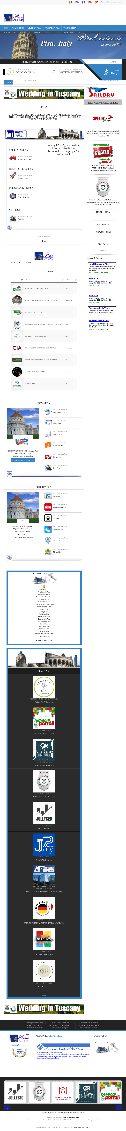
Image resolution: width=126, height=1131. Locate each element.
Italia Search (81, 1112)
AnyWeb (43, 1112)
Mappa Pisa (57, 552)
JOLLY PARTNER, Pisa (44, 860)
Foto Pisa (56, 468)
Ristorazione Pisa (44, 616)
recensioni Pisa (58, 446)
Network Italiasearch (89, 1025)
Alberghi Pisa (44, 612)
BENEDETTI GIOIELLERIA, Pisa (71, 72)
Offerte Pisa (57, 457)
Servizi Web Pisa (44, 626)
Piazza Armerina (61, 1112)
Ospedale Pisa (58, 530)
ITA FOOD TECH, (44, 986)
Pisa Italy (81, 1127)
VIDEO (89, 32)
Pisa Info (36, 32)
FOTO (81, 32)
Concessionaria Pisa (44, 607)
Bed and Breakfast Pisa (44, 597)
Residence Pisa (59, 148)
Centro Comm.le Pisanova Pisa (44, 604)
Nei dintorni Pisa (59, 412)
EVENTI (57, 32)
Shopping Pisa (44, 629)
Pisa (6, 28)
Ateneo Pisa (57, 541)
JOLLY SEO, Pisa (44, 828)
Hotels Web (72, 1112)
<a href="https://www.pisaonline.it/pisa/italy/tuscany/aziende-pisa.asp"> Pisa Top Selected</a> (44, 318)
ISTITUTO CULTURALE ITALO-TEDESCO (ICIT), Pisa (44, 923)
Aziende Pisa (41, 640)
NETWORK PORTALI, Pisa (44, 734)
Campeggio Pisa (71, 151)
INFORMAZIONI (69, 32)
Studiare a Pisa (52, 28)
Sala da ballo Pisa (44, 619)
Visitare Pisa (69, 28)
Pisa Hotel (24, 32)
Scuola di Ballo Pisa (44, 621)
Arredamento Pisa (44, 592)
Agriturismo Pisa (71, 145)
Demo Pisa (44, 609)
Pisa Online (103, 244)
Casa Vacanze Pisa (64, 154)
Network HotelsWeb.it (60, 1025)
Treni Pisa (56, 518)
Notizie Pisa (57, 435)
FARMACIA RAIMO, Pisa (25, 72)
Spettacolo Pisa (44, 631)
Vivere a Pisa (34, 28)
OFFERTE (47, 32)
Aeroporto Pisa (23, 178)
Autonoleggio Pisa (24, 159)
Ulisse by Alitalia (23, 535)
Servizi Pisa (44, 624)
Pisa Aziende (18, 28)
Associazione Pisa (44, 594)
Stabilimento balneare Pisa (44, 634)
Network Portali (115, 2)
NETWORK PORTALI (71, 1117)
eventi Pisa (57, 423)
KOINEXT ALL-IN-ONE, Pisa (44, 797)
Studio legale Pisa (44, 636)
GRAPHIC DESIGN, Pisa (44, 955)
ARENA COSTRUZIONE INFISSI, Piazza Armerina (44, 891)
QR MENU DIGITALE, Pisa (44, 765)
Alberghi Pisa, (55, 145)
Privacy (87, 1127)
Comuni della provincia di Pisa (23, 537)
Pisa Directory (10, 32)
